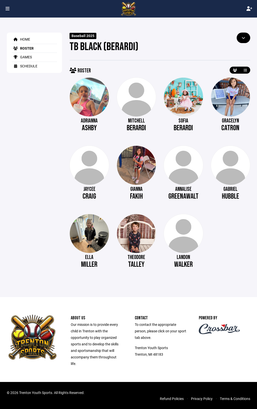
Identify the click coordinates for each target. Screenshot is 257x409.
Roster (23, 48)
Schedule (24, 66)
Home (21, 39)
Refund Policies (172, 398)
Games (22, 57)
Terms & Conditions (235, 398)
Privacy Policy (202, 398)
